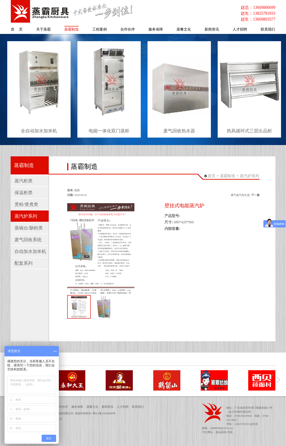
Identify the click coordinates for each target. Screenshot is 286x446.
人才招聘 (123, 406)
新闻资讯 (107, 406)
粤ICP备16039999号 (104, 413)
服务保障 (77, 406)
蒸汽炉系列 (249, 176)
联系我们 (138, 406)
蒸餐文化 (92, 406)
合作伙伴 (62, 406)
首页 (211, 176)
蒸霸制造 (227, 176)
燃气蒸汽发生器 (240, 195)
